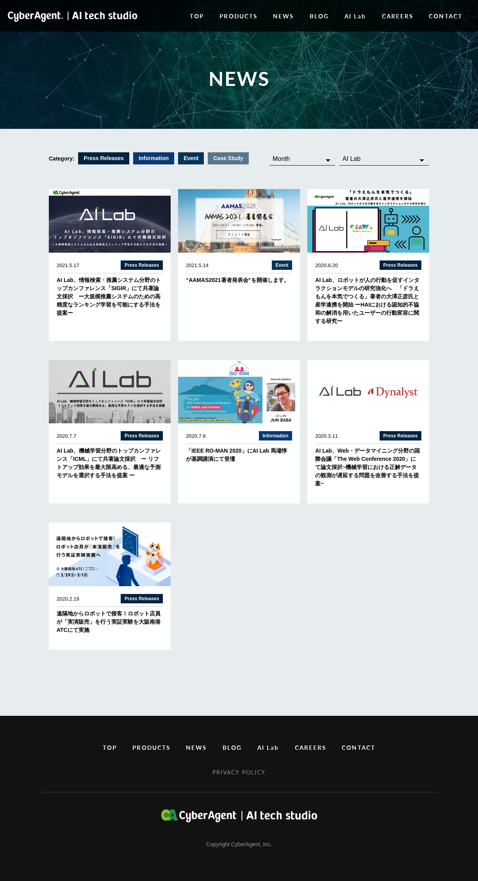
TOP (197, 16)
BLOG (319, 16)
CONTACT (445, 16)
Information (154, 158)
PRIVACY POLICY (239, 772)
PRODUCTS (238, 16)
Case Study (228, 158)
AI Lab (355, 16)
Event (191, 158)
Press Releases (104, 158)
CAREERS (398, 16)
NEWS (283, 16)
